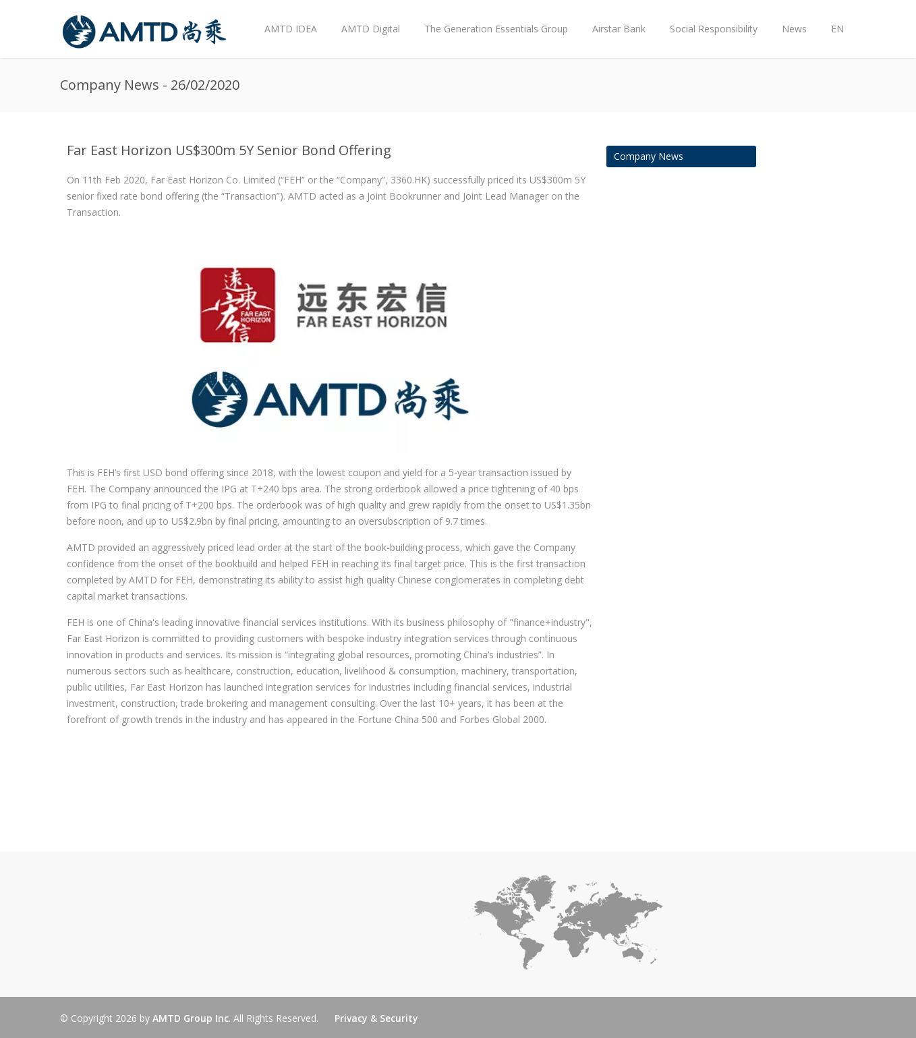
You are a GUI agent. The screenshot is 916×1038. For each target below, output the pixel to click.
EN (837, 28)
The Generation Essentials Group (496, 28)
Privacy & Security (376, 1018)
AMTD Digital (370, 28)
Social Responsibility (713, 28)
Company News (648, 156)
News (791, 18)
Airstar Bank (619, 28)
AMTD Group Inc (190, 1018)
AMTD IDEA (290, 28)
